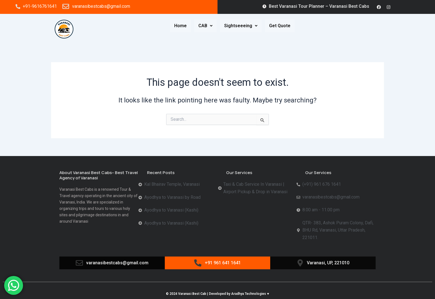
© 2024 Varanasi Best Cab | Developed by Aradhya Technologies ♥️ (217, 294)
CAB (205, 25)
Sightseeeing (240, 25)
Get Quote (279, 25)
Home (180, 25)
